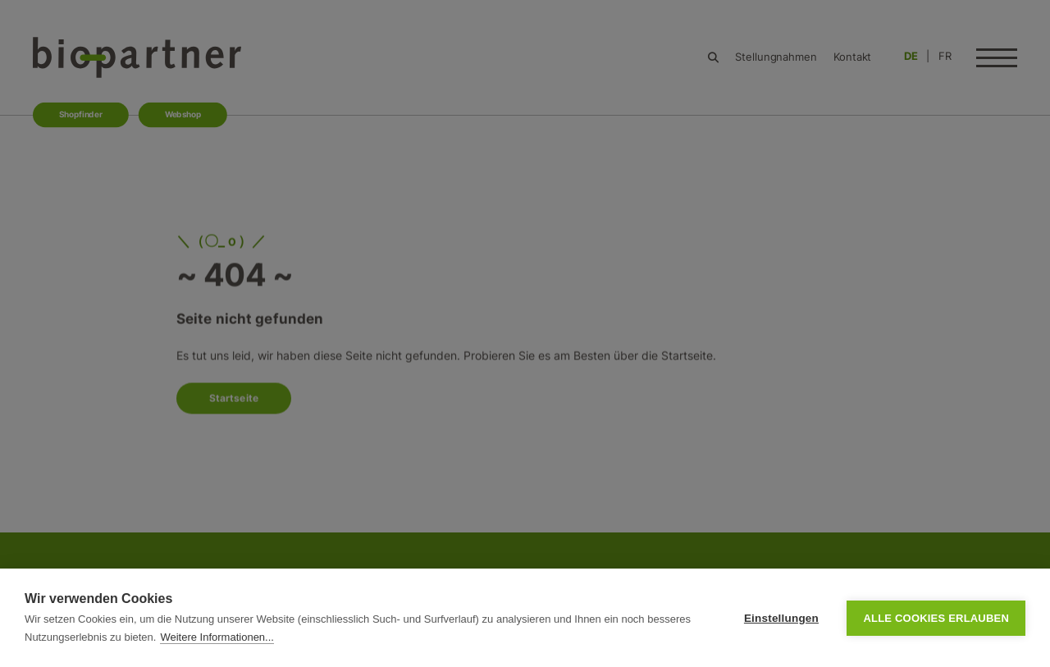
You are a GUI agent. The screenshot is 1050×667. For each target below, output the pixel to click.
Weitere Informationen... (217, 637)
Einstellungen (781, 618)
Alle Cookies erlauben (936, 618)
